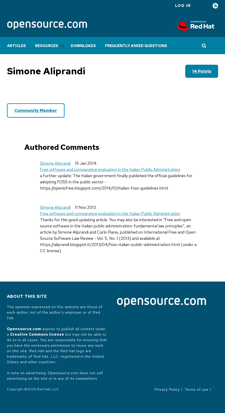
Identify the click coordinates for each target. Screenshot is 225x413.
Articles (16, 45)
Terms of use (196, 389)
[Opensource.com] (47, 26)
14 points (201, 71)
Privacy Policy (167, 389)
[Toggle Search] (204, 45)
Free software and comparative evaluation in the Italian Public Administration (110, 169)
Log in (183, 5)
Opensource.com (24, 328)
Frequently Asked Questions (136, 45)
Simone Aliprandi (55, 163)
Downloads (83, 45)
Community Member (35, 110)
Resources (46, 45)
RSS (215, 6)
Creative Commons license (37, 334)
